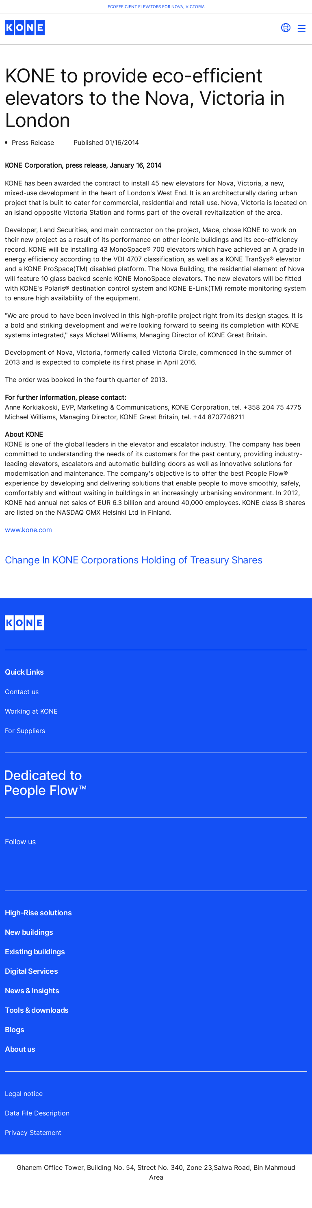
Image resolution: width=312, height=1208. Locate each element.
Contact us (22, 692)
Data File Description (37, 1113)
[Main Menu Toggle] (301, 28)
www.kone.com (28, 530)
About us (20, 1049)
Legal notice (24, 1093)
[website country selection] (285, 27)
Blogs (14, 1029)
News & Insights (32, 990)
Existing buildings (35, 951)
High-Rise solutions (38, 912)
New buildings (29, 932)
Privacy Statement (33, 1132)
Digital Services (31, 971)
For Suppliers (25, 731)
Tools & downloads (37, 1010)
